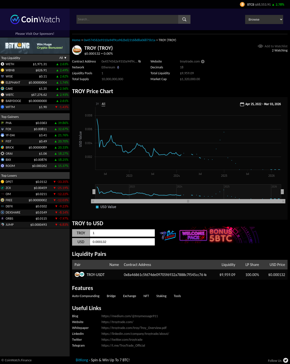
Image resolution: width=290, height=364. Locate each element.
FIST (8, 141)
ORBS (9, 218)
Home (76, 40)
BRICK (10, 147)
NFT (146, 296)
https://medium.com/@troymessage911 (129, 316)
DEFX (9, 206)
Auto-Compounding (86, 296)
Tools (177, 296)
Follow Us (274, 361)
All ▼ (63, 58)
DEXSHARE (13, 212)
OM (8, 194)
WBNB (10, 70)
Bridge (111, 296)
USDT (100, 274)
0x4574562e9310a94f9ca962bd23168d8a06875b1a (119, 40)
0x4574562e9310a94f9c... (119, 61)
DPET (9, 182)
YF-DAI (10, 135)
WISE (9, 76)
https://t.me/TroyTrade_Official (123, 345)
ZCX (8, 188)
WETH (10, 64)
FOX (8, 129)
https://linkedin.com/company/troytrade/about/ (135, 334)
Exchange (129, 296)
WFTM (10, 107)
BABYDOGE (13, 101)
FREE (9, 200)
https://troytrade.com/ (117, 322)
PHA (9, 123)
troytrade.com (190, 61)
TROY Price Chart (92, 91)
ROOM (10, 166)
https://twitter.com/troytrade (121, 340)
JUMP (10, 225)
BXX (8, 160)
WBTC (10, 95)
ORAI (9, 153)
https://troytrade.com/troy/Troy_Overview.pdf (133, 328)
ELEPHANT (13, 82)
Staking (161, 296)
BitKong (82, 360)
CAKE (9, 89)
